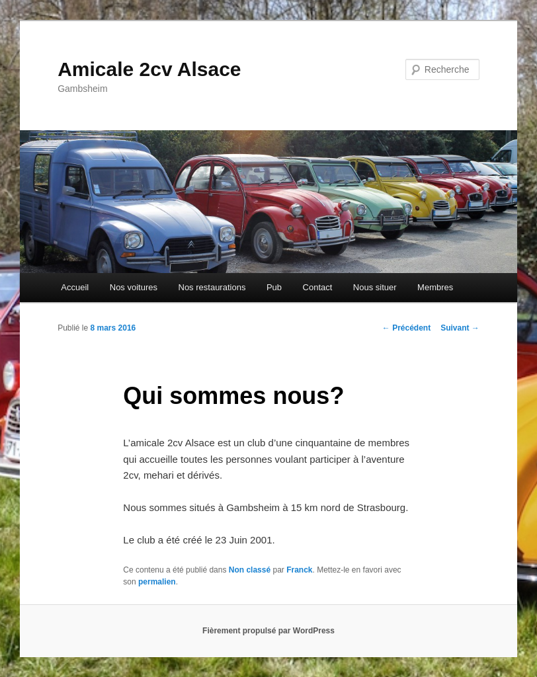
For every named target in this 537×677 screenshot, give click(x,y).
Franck (299, 570)
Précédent (406, 328)
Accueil (75, 287)
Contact (318, 287)
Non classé (249, 570)
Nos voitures (133, 287)
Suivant (459, 328)
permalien (157, 581)
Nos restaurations (212, 287)
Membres (435, 287)
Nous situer (375, 287)
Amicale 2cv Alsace (149, 69)
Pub (274, 287)
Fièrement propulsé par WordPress (268, 630)
